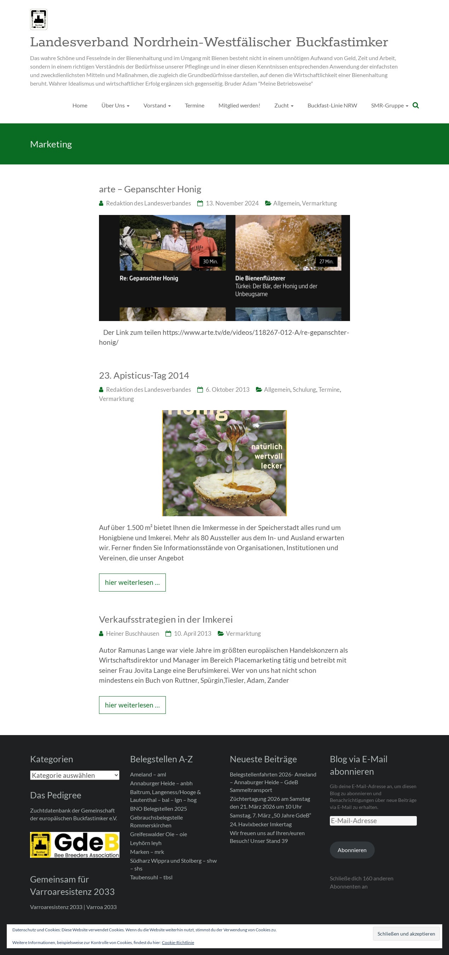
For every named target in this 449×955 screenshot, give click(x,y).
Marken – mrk (147, 851)
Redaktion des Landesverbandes (148, 203)
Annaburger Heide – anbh (161, 783)
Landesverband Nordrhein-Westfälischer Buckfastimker (209, 42)
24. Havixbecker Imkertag (261, 824)
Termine (194, 105)
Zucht (281, 105)
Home (79, 105)
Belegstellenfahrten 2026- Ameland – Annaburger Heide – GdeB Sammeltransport (273, 782)
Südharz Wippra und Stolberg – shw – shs (173, 864)
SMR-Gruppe (387, 105)
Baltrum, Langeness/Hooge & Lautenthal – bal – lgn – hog (165, 795)
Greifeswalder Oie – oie (158, 834)
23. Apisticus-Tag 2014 (144, 375)
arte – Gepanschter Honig (150, 188)
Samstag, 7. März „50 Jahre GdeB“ (270, 815)
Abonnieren (352, 849)
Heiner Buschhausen (132, 633)
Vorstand (155, 105)
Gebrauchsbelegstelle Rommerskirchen (156, 821)
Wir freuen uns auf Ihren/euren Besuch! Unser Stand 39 (267, 836)
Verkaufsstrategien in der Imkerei (166, 619)
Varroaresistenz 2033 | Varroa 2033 (73, 906)
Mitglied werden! (239, 105)
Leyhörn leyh (146, 842)
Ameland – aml (148, 774)
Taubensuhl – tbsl (151, 877)
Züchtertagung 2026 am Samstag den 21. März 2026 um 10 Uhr (270, 802)
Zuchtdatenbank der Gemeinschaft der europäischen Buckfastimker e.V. (73, 814)
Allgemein (286, 203)
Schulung (304, 389)
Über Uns (113, 105)
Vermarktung (319, 203)
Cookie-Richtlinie (178, 942)
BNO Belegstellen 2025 (158, 808)
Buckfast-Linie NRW (332, 105)
